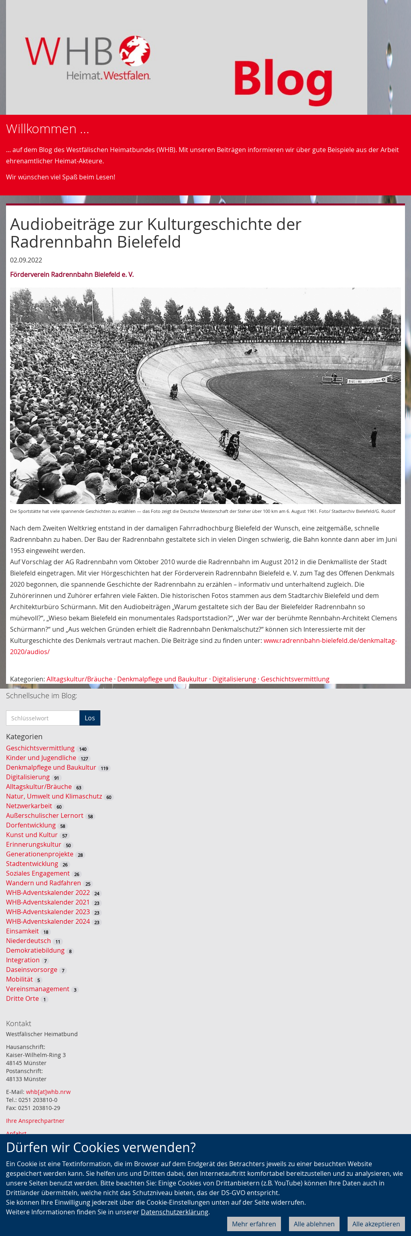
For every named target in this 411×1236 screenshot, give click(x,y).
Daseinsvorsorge (31, 969)
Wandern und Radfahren (43, 882)
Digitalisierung (234, 679)
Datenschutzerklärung (174, 1212)
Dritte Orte (22, 998)
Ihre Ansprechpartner (35, 1120)
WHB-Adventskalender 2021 (48, 902)
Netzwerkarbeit (29, 805)
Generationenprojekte (39, 854)
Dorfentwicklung (31, 825)
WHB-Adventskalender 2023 (48, 911)
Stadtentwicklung (32, 863)
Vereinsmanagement (37, 988)
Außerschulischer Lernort (44, 815)
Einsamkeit (22, 931)
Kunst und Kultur (32, 834)
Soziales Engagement (38, 873)
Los (90, 718)
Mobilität (19, 979)
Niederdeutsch (28, 940)
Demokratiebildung (35, 950)
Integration (23, 959)
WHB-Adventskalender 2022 (48, 892)
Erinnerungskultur (33, 844)
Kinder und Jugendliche (41, 757)
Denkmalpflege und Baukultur (162, 679)
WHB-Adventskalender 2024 (48, 921)
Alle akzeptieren (376, 1224)
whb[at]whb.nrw (48, 1092)
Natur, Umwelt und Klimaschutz (54, 796)
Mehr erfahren (254, 1224)
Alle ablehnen (314, 1224)
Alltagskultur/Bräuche (79, 679)
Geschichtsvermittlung (295, 679)
